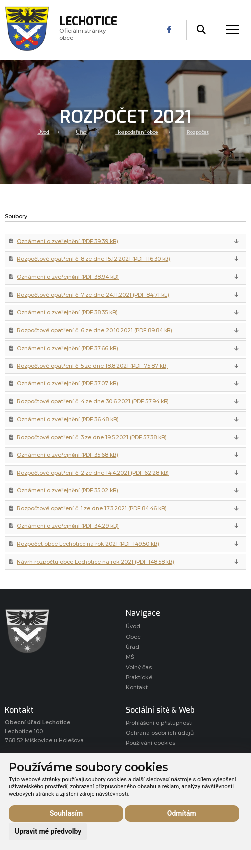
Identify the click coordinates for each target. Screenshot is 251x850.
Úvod (43, 131)
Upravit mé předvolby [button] (48, 831)
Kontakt (137, 687)
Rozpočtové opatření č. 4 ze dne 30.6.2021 (93, 401)
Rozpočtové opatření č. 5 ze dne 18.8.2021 (92, 366)
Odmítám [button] (181, 813)
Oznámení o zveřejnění (67, 241)
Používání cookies (150, 743)
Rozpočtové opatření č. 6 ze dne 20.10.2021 (94, 330)
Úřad (81, 131)
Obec (133, 637)
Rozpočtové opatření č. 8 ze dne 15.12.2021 (93, 259)
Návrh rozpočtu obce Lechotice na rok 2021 (95, 562)
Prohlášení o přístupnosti (159, 723)
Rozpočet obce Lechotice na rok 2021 (88, 544)
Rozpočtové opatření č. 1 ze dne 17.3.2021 (92, 508)
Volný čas (139, 667)
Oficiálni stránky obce (89, 30)
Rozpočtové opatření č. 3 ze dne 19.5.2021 (92, 437)
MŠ (130, 657)
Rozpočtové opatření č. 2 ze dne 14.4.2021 (93, 473)
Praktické (139, 677)
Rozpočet (198, 131)
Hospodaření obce (136, 131)
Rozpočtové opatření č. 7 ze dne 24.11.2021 (93, 295)
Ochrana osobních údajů (160, 733)
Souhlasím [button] (66, 813)
